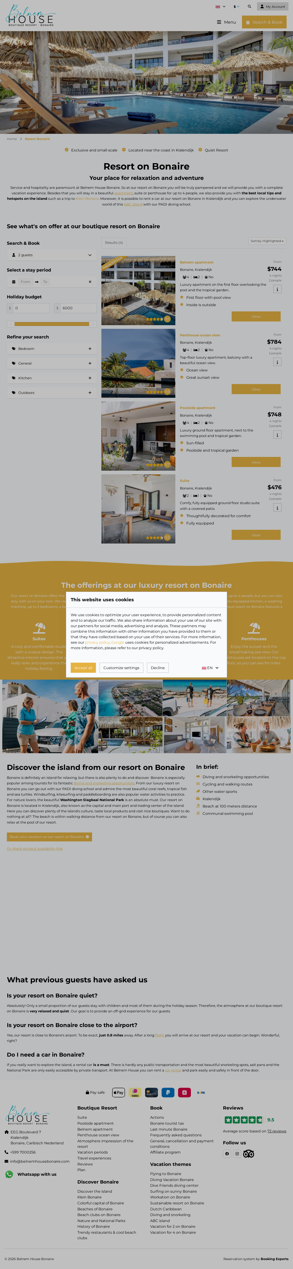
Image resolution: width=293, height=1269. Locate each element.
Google (117, 642)
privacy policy (97, 642)
